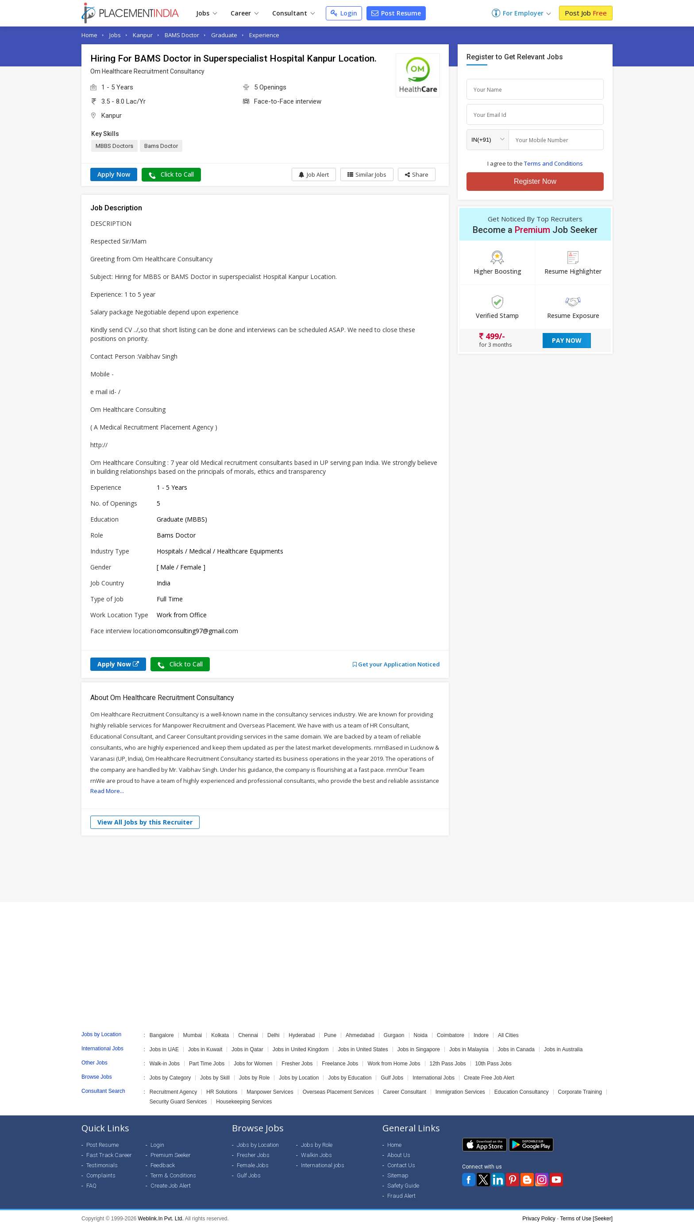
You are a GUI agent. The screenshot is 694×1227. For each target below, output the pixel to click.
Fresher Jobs (296, 1063)
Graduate (224, 35)
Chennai (248, 1035)
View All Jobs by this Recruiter (145, 822)
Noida (421, 1035)
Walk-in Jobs (165, 1063)
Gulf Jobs (392, 1077)
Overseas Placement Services (338, 1092)
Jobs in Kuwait (205, 1049)
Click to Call (171, 174)
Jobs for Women (253, 1063)
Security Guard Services (178, 1101)
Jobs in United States (363, 1049)
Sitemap (398, 1175)
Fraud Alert (401, 1195)
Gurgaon (394, 1035)
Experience (264, 35)
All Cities (508, 1035)
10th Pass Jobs (493, 1063)
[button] (417, 174)
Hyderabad (302, 1035)
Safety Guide (403, 1185)
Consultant (293, 13)
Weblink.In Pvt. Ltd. (161, 1218)
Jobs (206, 13)
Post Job (586, 12)
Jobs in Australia (563, 1049)
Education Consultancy (521, 1092)
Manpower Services (270, 1092)
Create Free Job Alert (489, 1077)
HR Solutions (221, 1092)
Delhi (273, 1035)
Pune (330, 1035)
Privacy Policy (538, 1218)
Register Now (535, 181)
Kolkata (220, 1035)
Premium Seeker (170, 1155)
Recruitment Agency (173, 1092)
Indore (481, 1035)
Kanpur (143, 35)
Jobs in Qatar (247, 1049)
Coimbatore (450, 1035)
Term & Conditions (173, 1175)
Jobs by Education (349, 1077)
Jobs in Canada (516, 1049)
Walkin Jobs (316, 1155)
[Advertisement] (347, 869)
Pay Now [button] (567, 340)
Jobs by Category (170, 1077)
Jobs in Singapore (418, 1049)
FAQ (91, 1185)
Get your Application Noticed (396, 664)
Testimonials (102, 1165)
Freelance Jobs (340, 1063)
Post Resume (396, 13)
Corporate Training (580, 1092)
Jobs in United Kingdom (301, 1049)
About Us (398, 1155)
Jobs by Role (254, 1077)
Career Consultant (404, 1092)
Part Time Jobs (206, 1063)
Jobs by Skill (215, 1077)
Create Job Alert (170, 1185)
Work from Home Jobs (393, 1063)
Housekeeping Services (244, 1101)
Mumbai (192, 1035)
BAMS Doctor (182, 35)
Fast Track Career (109, 1155)
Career (244, 13)
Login (344, 13)
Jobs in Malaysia (469, 1049)
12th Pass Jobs (448, 1063)
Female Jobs (253, 1165)
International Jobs (434, 1077)
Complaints (101, 1175)
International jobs (322, 1165)
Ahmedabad (360, 1035)
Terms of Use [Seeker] (586, 1218)
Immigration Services (460, 1092)
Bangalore (162, 1035)
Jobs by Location (299, 1077)
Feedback (162, 1165)
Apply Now (113, 174)
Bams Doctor (161, 146)
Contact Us (401, 1165)
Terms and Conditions (553, 163)
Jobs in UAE (164, 1049)
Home (89, 35)
